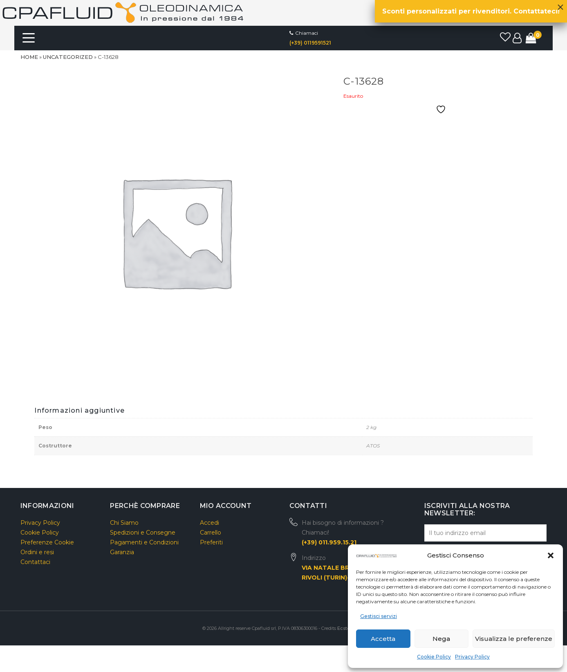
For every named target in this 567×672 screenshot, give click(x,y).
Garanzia (122, 552)
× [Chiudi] (560, 5)
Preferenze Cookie (47, 542)
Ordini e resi (37, 552)
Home (29, 57)
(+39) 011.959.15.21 (329, 542)
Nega (441, 639)
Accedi (209, 522)
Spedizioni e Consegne (142, 532)
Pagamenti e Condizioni (144, 542)
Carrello (210, 532)
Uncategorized (68, 57)
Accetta (383, 639)
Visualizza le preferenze (513, 639)
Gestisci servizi (378, 616)
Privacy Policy (472, 657)
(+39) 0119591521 (310, 43)
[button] (551, 555)
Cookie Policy (434, 657)
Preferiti (211, 542)
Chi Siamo (124, 522)
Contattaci (35, 562)
